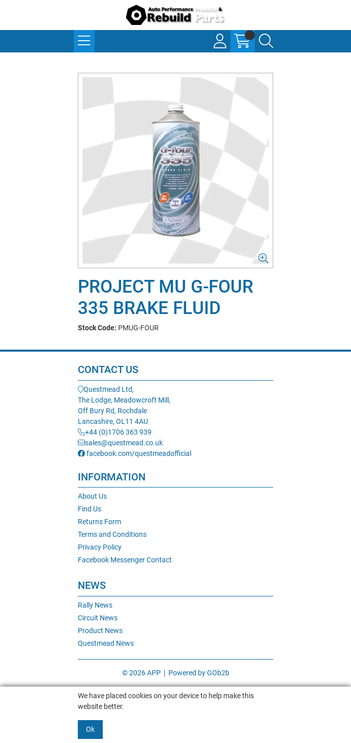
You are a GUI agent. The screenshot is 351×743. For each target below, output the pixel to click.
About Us (92, 496)
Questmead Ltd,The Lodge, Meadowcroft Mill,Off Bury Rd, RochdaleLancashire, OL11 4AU (124, 405)
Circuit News (98, 618)
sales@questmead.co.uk (120, 443)
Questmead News (106, 643)
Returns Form (99, 522)
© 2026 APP (141, 673)
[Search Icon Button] (266, 41)
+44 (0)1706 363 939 (115, 432)
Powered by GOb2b (198, 673)
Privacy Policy (100, 547)
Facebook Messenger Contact (125, 560)
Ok (90, 729)
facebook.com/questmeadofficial (134, 453)
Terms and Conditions (112, 534)
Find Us (89, 509)
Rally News (95, 605)
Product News (100, 630)
